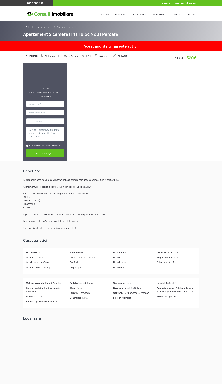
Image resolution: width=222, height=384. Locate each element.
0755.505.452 (35, 3)
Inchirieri (120, 14)
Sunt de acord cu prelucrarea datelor (43, 145)
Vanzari (104, 14)
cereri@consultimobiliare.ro (179, 3)
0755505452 (45, 96)
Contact (190, 14)
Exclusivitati (140, 14)
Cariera (175, 14)
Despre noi (159, 14)
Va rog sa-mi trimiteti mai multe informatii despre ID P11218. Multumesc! (45, 134)
